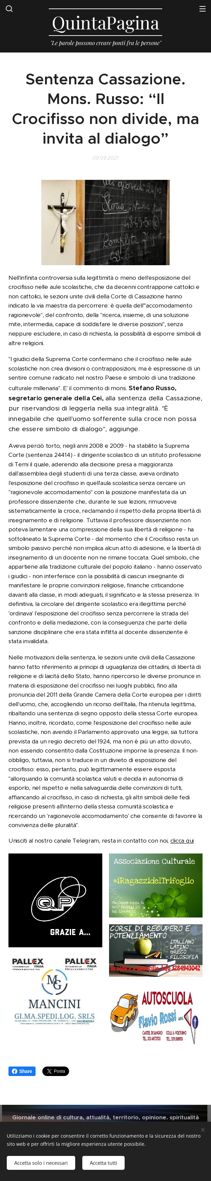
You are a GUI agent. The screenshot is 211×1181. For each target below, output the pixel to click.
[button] (9, 8)
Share (22, 1071)
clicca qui (182, 840)
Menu (202, 8)
